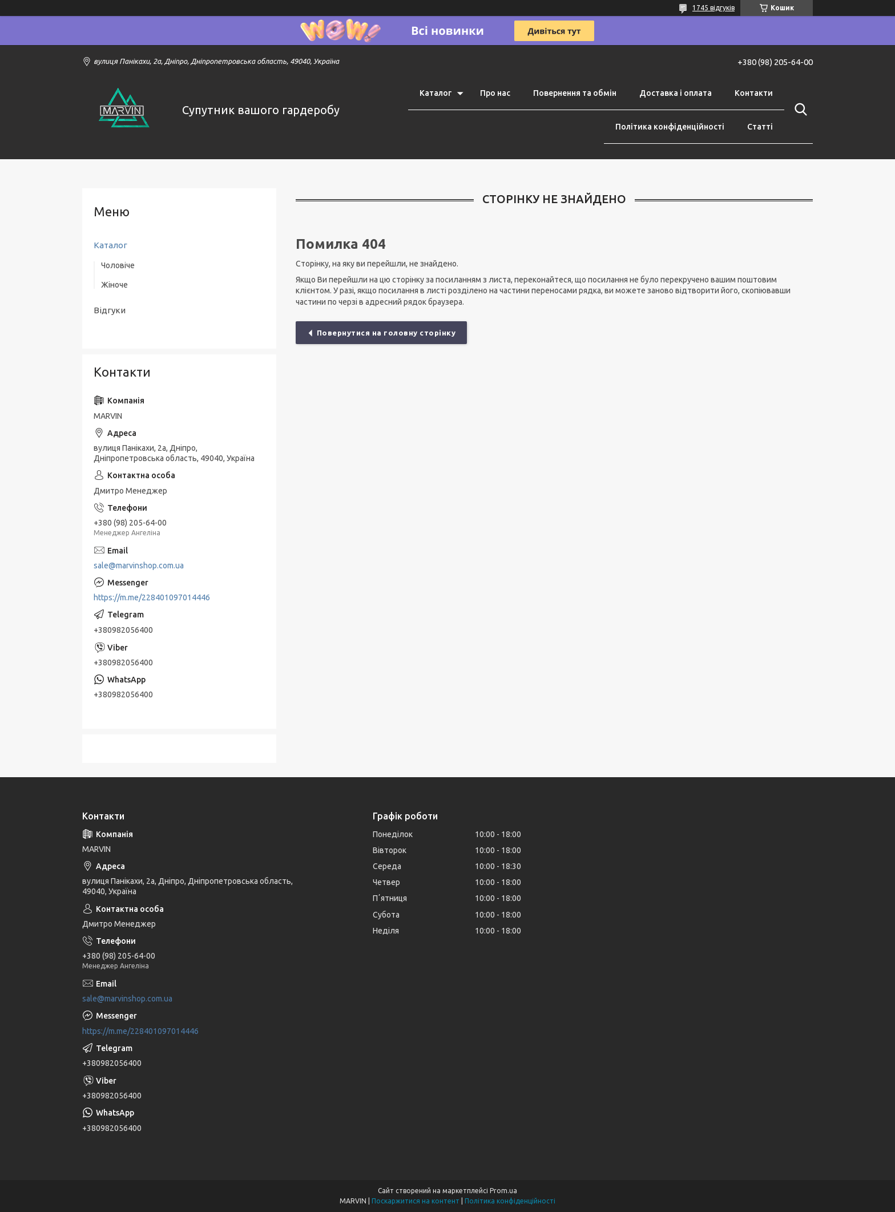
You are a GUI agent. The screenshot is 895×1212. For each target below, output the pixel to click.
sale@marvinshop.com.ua (139, 565)
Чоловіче (118, 265)
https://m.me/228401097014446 (152, 597)
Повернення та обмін (574, 93)
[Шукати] (798, 109)
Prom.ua (503, 1190)
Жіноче (114, 284)
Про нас (495, 93)
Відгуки (110, 310)
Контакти (754, 93)
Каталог (435, 93)
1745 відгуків (713, 7)
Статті (760, 126)
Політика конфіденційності (669, 126)
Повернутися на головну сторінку (386, 333)
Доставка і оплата (675, 93)
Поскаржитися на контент (415, 1201)
